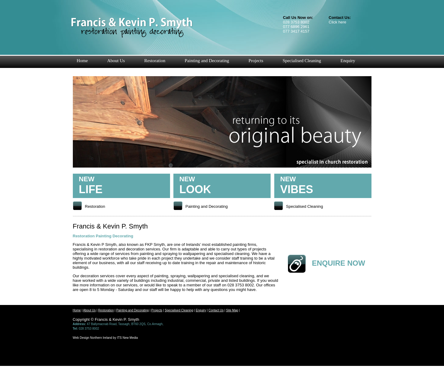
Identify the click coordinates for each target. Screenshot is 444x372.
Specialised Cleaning (301, 60)
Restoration (154, 60)
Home (82, 60)
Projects (255, 60)
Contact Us (215, 310)
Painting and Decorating (207, 60)
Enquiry (347, 60)
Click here (337, 22)
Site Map (232, 310)
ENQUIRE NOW (338, 263)
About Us (116, 60)
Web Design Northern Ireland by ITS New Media (105, 337)
